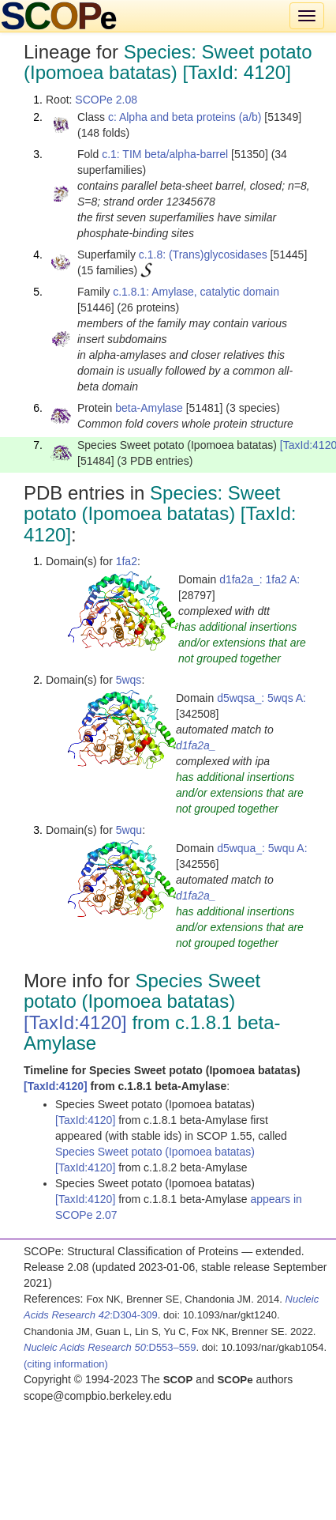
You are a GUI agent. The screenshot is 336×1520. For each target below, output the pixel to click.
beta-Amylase (149, 408)
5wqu (129, 830)
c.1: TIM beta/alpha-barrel (165, 154)
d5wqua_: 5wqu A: (262, 848)
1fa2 (126, 561)
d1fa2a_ (196, 745)
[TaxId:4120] (75, 1022)
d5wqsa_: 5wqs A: (261, 698)
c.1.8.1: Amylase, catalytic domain (196, 291)
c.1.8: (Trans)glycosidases (203, 254)
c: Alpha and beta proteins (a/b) (185, 117)
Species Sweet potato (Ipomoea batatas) (155, 1151)
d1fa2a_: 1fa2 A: (259, 579)
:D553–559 (110, 1347)
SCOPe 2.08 (106, 99)
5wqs (129, 679)
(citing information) (66, 1364)
